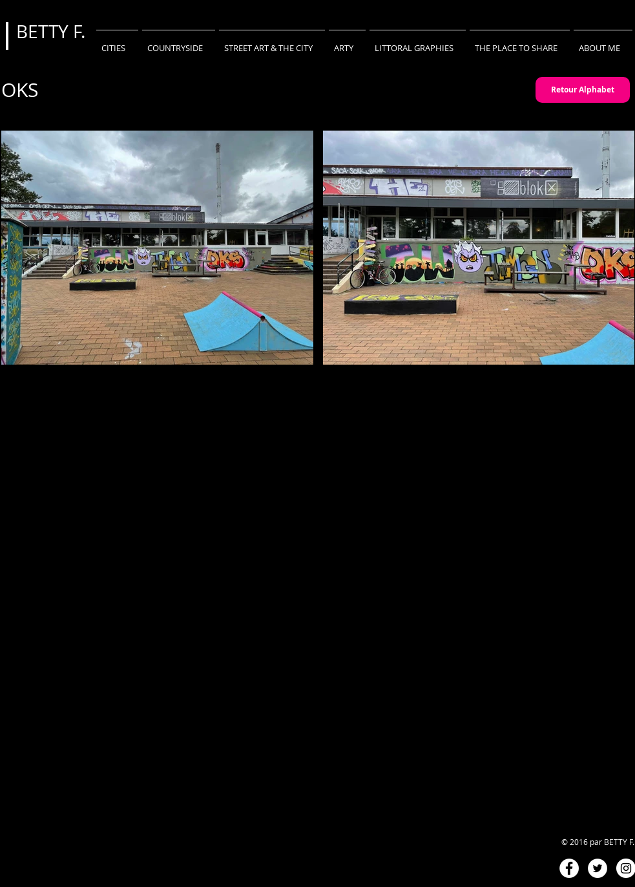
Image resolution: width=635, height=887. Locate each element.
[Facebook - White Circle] (569, 868)
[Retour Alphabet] (583, 90)
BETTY (44, 31)
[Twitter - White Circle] (597, 868)
